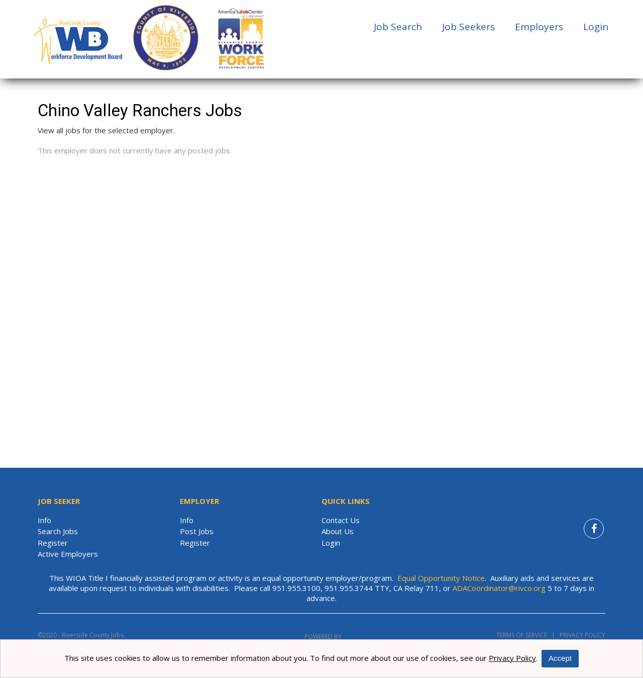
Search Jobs (58, 531)
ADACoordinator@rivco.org (499, 588)
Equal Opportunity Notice (441, 578)
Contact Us (341, 520)
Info (44, 520)
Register (53, 543)
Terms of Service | (525, 635)
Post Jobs (196, 531)
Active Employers (68, 554)
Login (595, 26)
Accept (560, 658)
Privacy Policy (580, 635)
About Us (338, 531)
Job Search (398, 26)
